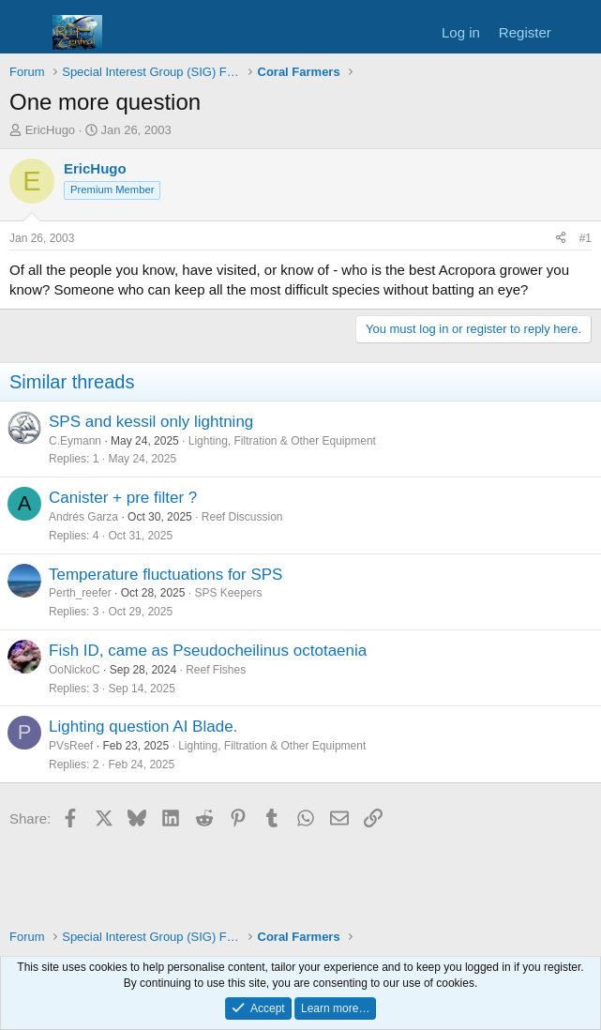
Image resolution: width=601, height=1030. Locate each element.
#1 (585, 238)
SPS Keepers (228, 592)
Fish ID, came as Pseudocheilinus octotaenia (208, 650)
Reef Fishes (216, 669)
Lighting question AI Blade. (143, 726)
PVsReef (71, 745)
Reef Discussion (242, 516)
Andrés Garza (83, 516)
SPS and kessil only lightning (151, 422)
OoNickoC (74, 669)
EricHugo (50, 130)
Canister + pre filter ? (123, 498)
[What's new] (579, 32)
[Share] (560, 239)
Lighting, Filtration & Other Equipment (282, 440)
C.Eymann (75, 440)
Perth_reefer (80, 592)
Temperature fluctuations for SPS (165, 574)
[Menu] (26, 33)
